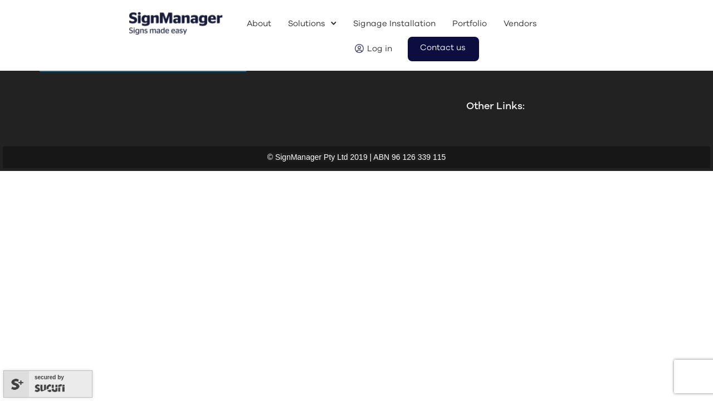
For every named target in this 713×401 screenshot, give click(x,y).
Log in (379, 49)
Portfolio (469, 23)
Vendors (520, 23)
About (259, 23)
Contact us (443, 47)
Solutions (306, 23)
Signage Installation (394, 23)
